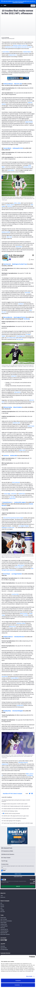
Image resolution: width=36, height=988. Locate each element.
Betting (2, 904)
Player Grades (4, 922)
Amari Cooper (31, 426)
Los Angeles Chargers (23, 525)
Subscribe (3, 946)
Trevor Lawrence (19, 566)
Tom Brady (26, 318)
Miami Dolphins (17, 407)
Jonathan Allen (15, 594)
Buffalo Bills (13, 455)
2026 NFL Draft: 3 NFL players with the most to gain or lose (15, 815)
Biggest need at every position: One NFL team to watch (14, 803)
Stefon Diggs (7, 493)
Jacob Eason (19, 246)
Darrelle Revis (20, 705)
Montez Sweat (23, 613)
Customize (18, 985)
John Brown (13, 493)
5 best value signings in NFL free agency (11, 820)
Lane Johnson (11, 170)
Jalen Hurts (9, 237)
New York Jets (18, 83)
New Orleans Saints (11, 337)
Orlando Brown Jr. (13, 55)
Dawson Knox (12, 498)
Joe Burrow (21, 303)
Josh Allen (12, 496)
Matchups (3, 927)
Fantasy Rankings (4, 931)
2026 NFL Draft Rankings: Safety (10, 811)
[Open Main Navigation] (2, 5)
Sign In (33, 5)
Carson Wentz (6, 51)
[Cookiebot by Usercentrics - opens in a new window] (29, 957)
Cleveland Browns (19, 636)
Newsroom (3, 897)
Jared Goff (24, 45)
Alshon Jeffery (17, 203)
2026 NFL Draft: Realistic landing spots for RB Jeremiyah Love (16, 806)
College (2, 909)
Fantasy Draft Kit (4, 929)
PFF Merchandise (4, 949)
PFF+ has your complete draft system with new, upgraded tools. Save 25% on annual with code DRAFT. (18, 2)
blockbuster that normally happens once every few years (18, 47)
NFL (1, 903)
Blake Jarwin (22, 450)
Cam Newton (17, 392)
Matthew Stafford (17, 45)
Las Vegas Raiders (17, 573)
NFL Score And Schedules (6, 920)
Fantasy (2, 906)
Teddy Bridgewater (20, 336)
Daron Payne (6, 573)
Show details (29, 976)
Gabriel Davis (22, 493)
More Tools (18, 873)
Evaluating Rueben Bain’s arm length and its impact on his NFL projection (16, 801)
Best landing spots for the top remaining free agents (14, 818)
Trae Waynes (30, 775)
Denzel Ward (5, 676)
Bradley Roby (7, 710)
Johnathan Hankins (20, 623)
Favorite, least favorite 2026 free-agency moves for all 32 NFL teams (17, 823)
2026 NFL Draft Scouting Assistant (11, 813)
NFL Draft (3, 911)
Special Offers (4, 947)
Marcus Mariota (7, 317)
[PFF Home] (5, 5)
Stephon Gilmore (8, 636)
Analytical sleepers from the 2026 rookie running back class (15, 808)
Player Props (3, 917)
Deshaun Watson (27, 51)
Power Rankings (4, 926)
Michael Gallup (8, 407)
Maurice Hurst (12, 626)
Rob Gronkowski (16, 482)
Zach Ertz (9, 206)
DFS (1, 908)
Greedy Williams (14, 678)
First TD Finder (4, 919)
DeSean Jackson (10, 204)
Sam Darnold (7, 264)
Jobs (2, 895)
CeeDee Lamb (16, 422)
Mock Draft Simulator (5, 934)
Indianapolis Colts (18, 148)
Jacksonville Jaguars (20, 502)
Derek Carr (13, 376)
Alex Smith (27, 292)
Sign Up (18, 886)
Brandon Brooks (27, 167)
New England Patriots (20, 317)
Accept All (18, 980)
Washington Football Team (19, 264)
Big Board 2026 (4, 932)
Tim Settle (25, 615)
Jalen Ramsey (21, 565)
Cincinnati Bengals (17, 710)
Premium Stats (4, 924)
